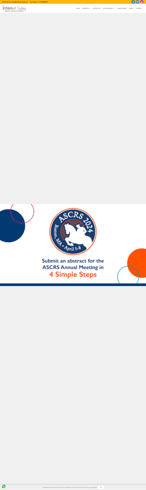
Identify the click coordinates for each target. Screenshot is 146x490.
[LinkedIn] (133, 2)
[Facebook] (137, 2)
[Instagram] (141, 2)
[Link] (14, 8)
